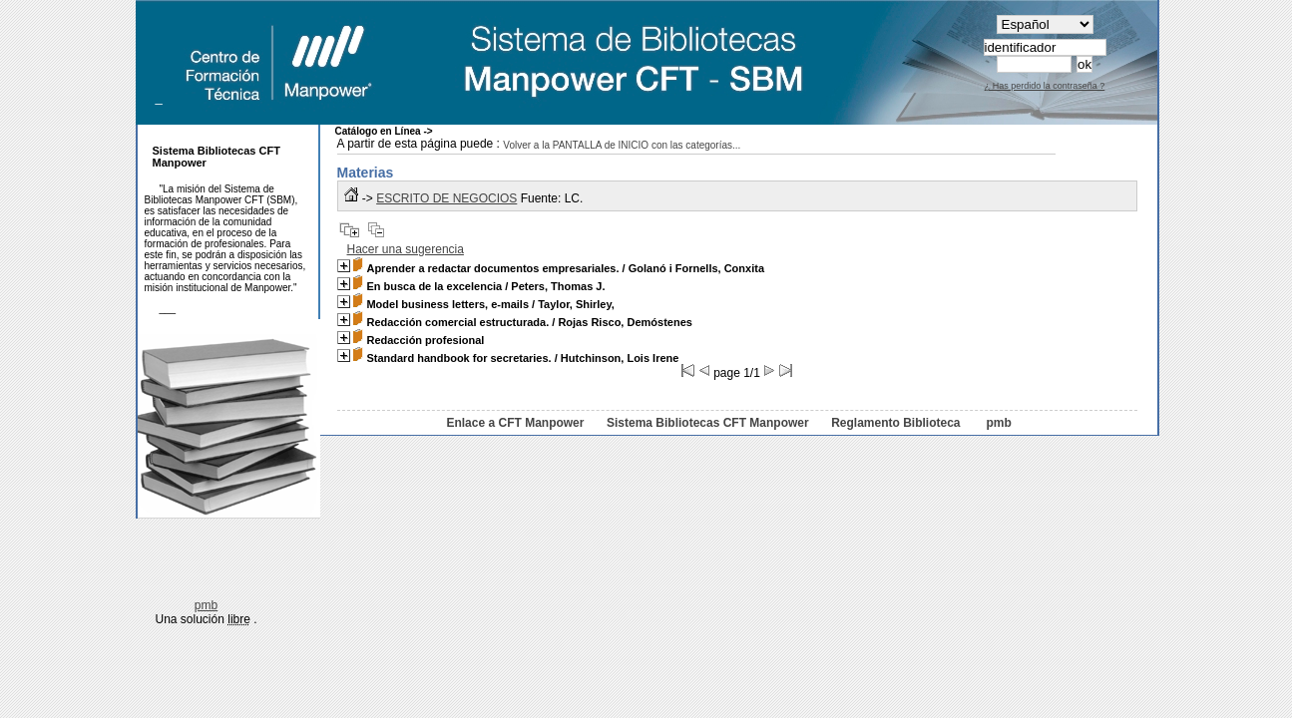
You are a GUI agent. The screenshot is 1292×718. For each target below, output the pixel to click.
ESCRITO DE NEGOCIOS (446, 198)
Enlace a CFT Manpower (515, 423)
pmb (998, 423)
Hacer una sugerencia (405, 249)
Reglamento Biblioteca (895, 423)
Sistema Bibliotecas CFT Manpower (708, 423)
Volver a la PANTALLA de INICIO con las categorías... (621, 145)
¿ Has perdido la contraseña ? (1045, 86)
